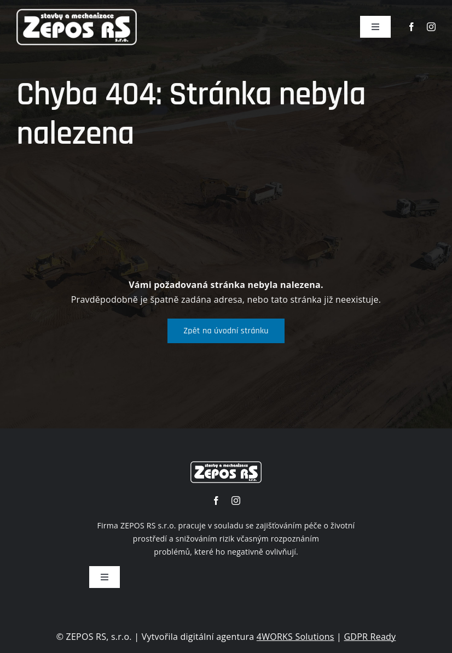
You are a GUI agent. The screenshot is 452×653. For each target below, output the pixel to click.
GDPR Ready (370, 637)
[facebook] (411, 26)
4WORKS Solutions (295, 637)
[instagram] (431, 26)
